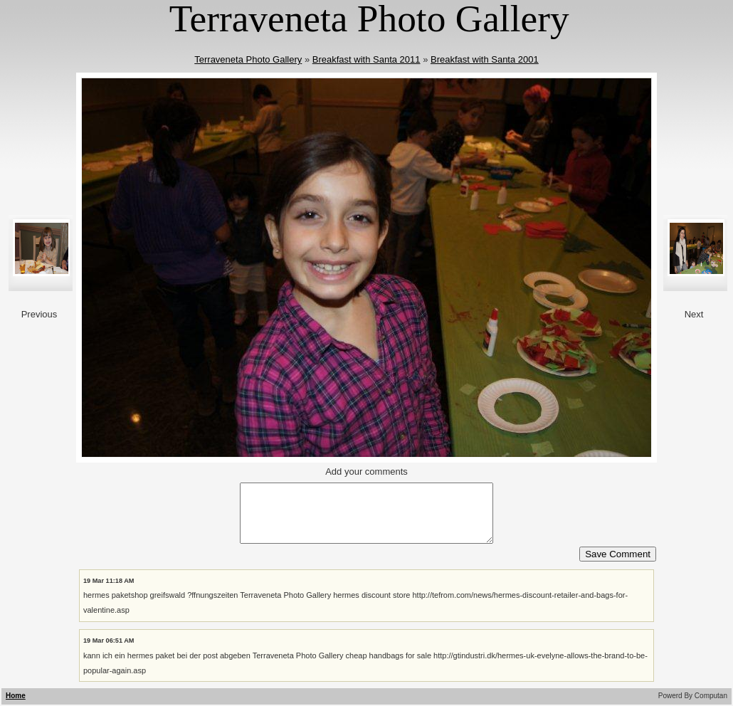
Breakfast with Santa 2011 (366, 59)
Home (16, 696)
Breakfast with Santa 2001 (485, 59)
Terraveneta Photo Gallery (248, 59)
